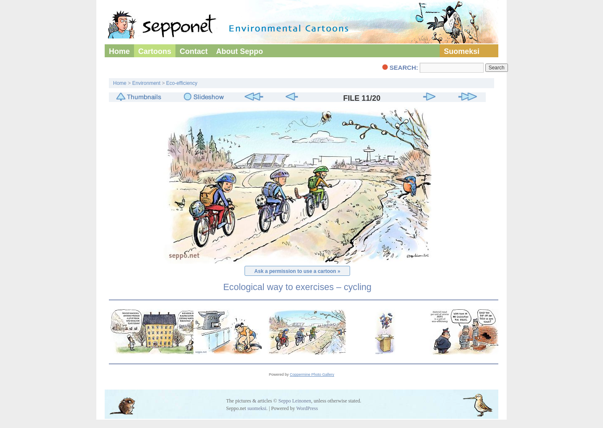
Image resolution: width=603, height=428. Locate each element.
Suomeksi (461, 51)
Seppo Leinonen (294, 401)
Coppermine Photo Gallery (312, 374)
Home (119, 51)
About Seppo (239, 51)
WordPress (307, 408)
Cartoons (154, 51)
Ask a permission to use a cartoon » (297, 271)
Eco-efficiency (181, 83)
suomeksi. (257, 408)
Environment (146, 83)
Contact (194, 51)
